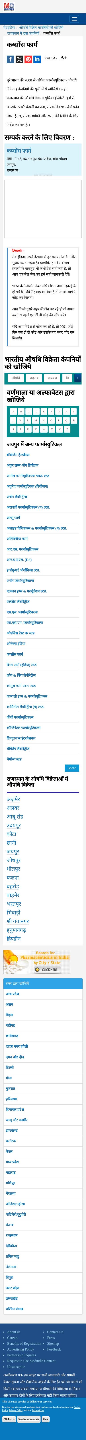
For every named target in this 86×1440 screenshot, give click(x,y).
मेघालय (10, 1193)
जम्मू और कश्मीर (17, 1120)
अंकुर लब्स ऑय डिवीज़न (22, 465)
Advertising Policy (20, 1349)
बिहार (9, 1015)
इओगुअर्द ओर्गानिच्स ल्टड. (23, 570)
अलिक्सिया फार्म (17, 539)
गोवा (9, 1078)
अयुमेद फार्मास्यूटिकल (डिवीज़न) (27, 486)
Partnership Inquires (21, 1355)
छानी (11, 843)
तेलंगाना (11, 1267)
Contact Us (55, 1332)
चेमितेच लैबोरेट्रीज (18, 749)
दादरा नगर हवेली (17, 1046)
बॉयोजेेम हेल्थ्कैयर (18, 455)
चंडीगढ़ (10, 1025)
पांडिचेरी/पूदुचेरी (16, 1214)
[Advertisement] (43, 208)
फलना (13, 878)
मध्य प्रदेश (12, 1162)
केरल (9, 1151)
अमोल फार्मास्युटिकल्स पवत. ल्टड (28, 476)
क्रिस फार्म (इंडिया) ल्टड (22, 665)
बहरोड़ (13, 886)
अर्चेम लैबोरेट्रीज (17, 497)
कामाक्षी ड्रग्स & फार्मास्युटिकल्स (27, 696)
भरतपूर (14, 904)
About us (13, 1332)
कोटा (11, 834)
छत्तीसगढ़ (12, 1036)
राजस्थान (11, 1235)
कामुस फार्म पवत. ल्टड (21, 686)
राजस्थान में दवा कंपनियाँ (23, 33)
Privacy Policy (16, 1410)
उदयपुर (14, 825)
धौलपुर (13, 869)
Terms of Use (38, 1410)
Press (51, 1338)
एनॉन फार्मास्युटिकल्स (20, 581)
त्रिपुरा (9, 1278)
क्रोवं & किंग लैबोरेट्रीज (21, 675)
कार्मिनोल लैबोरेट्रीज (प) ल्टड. (25, 707)
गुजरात (10, 1089)
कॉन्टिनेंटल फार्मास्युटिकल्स (24, 728)
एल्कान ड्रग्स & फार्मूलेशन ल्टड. (27, 591)
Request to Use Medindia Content (31, 1361)
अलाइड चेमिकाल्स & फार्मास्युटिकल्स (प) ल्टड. (37, 528)
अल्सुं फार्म (13, 518)
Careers (12, 1338)
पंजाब (9, 1225)
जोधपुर (14, 860)
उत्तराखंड (12, 1299)
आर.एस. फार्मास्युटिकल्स (22, 549)
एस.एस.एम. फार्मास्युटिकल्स (25, 623)
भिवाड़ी (13, 913)
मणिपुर (10, 1183)
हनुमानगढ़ (16, 930)
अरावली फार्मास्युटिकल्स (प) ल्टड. (28, 507)
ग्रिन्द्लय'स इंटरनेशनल (21, 738)
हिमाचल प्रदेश (15, 1110)
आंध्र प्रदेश (12, 994)
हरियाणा (11, 1099)
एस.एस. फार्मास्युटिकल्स (22, 612)
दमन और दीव (15, 1057)
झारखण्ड (12, 1130)
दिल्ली (10, 1068)
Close (45, 1419)
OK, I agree (9, 1419)
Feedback (54, 1349)
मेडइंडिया (9, 27)
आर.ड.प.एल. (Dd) (19, 560)
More (72, 768)
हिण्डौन (13, 939)
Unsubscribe (16, 1367)
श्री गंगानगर (18, 921)
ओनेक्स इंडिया (16, 644)
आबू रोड (15, 817)
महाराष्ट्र (10, 1172)
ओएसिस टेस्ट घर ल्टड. (21, 633)
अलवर (13, 808)
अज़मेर (13, 799)
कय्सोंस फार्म (15, 654)
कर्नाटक (11, 1141)
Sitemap (53, 1343)
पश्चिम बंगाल (14, 1309)
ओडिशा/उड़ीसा (15, 1204)
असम (9, 1004)
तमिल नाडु (12, 1256)
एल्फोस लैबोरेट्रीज (18, 602)
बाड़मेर (13, 895)
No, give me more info (28, 1419)
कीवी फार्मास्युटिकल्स (20, 717)
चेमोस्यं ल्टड (14, 759)
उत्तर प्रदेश (12, 1288)
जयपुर (13, 851)
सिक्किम (11, 1246)
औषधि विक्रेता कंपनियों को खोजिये (41, 27)
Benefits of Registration (24, 1343)
